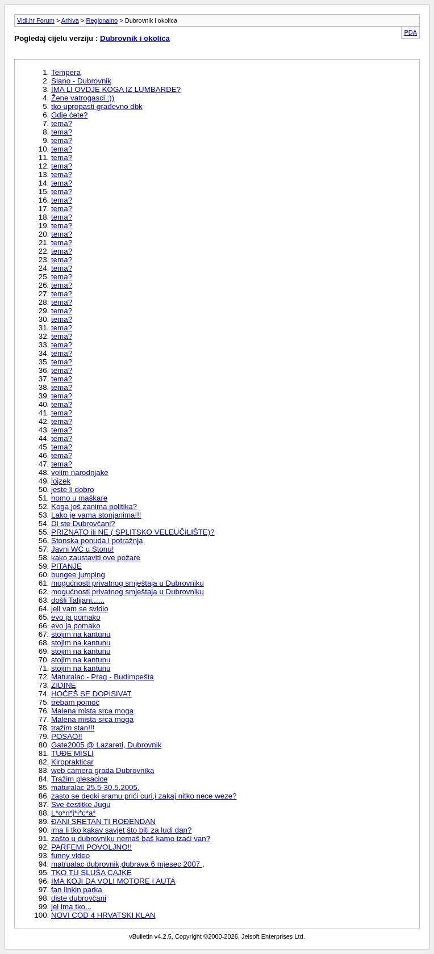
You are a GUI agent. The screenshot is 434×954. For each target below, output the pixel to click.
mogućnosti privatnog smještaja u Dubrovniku (127, 583)
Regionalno (102, 20)
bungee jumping (78, 574)
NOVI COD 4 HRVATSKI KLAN (103, 915)
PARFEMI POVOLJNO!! (91, 847)
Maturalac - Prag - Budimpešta (102, 677)
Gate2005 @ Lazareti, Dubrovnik (106, 745)
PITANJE (66, 566)
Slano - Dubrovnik (81, 81)
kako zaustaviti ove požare (95, 557)
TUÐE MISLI (72, 753)
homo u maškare (79, 498)
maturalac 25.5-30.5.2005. (95, 787)
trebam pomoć (75, 702)
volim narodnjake (79, 472)
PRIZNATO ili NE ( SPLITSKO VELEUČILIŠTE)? (133, 532)
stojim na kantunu (80, 634)
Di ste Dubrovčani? (83, 523)
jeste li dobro (72, 489)
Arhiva (70, 20)
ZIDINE (63, 685)
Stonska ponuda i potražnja (97, 540)
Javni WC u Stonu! (82, 549)
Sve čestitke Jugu (80, 804)
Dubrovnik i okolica (135, 38)
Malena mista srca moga (92, 711)
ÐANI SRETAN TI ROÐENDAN (103, 821)
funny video (70, 855)
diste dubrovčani (78, 898)
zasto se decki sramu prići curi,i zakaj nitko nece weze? (144, 796)
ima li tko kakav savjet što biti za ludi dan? (121, 830)
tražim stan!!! (72, 728)
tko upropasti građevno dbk (97, 106)
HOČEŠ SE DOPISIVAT (91, 694)
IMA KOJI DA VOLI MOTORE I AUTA (113, 881)
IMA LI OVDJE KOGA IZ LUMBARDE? (116, 89)
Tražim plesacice (79, 779)
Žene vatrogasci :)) (82, 98)
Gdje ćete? (69, 115)
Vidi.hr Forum (36, 20)
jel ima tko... (71, 906)
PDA (410, 32)
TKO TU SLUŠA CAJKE (91, 872)
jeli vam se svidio (79, 608)
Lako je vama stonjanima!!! (96, 515)
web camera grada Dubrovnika (103, 770)
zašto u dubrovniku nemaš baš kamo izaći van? (130, 838)
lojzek (60, 481)
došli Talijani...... (78, 600)
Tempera (66, 72)
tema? (61, 123)
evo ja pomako (76, 617)
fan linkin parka (76, 889)
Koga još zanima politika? (94, 506)
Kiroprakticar (72, 762)
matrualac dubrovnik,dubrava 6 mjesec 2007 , (128, 864)
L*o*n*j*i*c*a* (73, 813)
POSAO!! (66, 736)
